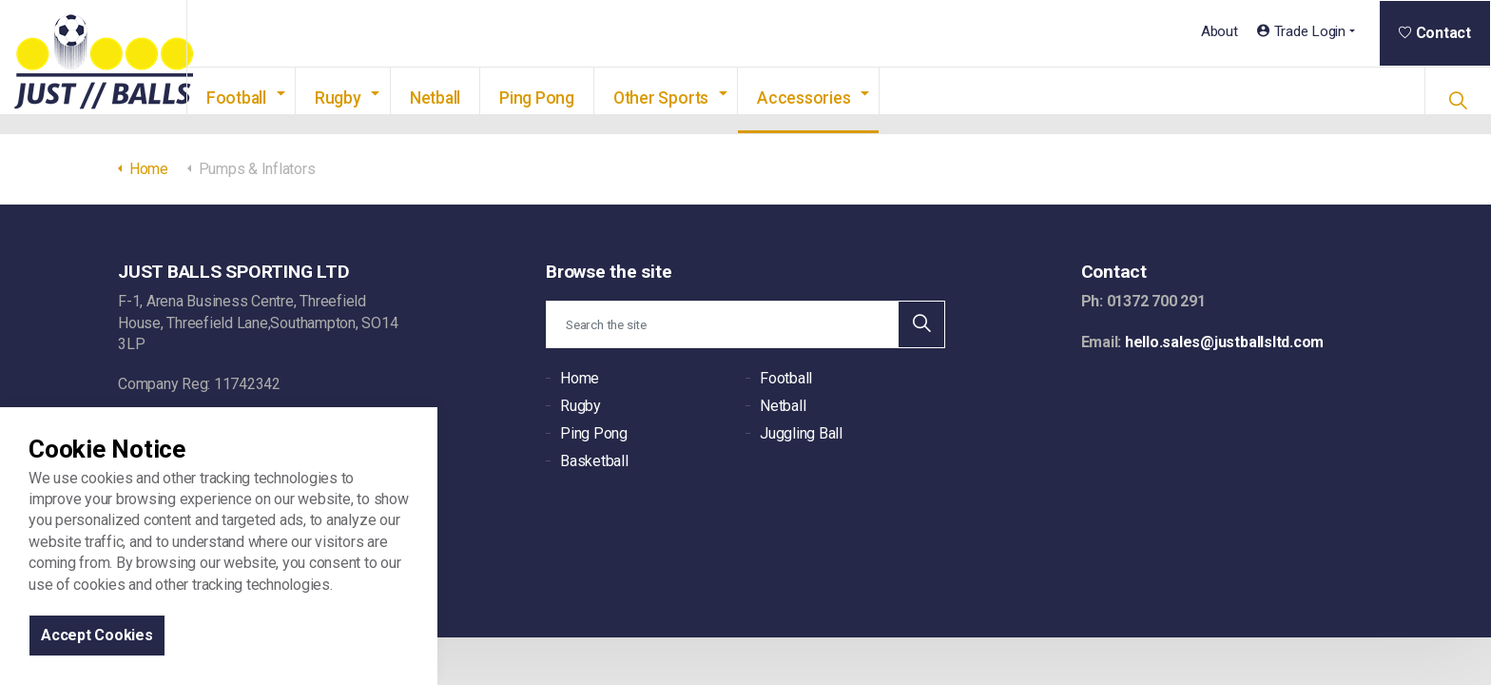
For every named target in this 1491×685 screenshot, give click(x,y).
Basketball (594, 461)
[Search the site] (745, 324)
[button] (921, 324)
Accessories (833, 98)
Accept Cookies (97, 635)
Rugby (367, 98)
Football (266, 98)
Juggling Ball (801, 433)
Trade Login (1301, 31)
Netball (464, 98)
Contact (1435, 33)
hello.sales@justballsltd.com (1224, 342)
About (1219, 31)
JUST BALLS (108, 67)
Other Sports (690, 98)
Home (579, 378)
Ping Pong (566, 98)
